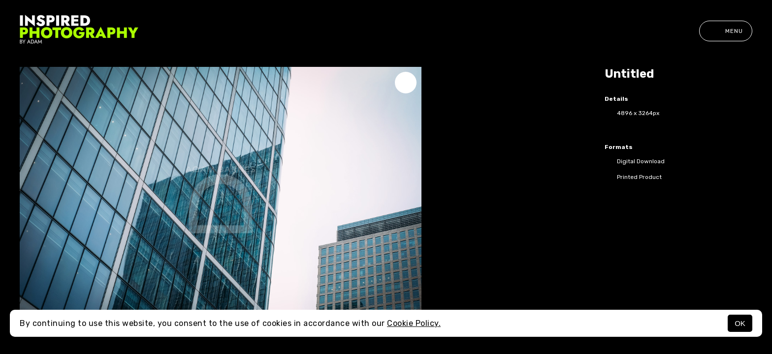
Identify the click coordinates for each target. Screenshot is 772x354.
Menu (725, 31)
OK (740, 323)
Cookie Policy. (414, 323)
